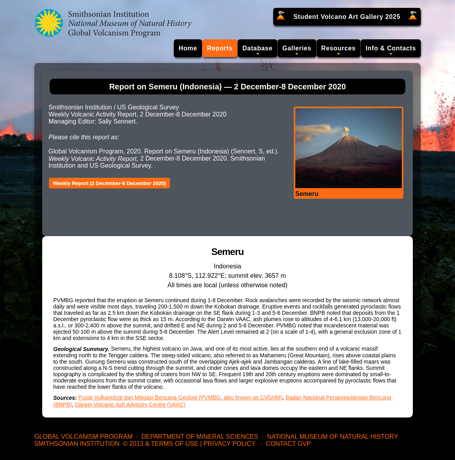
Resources (338, 48)
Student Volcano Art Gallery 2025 (346, 16)
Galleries (296, 48)
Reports (220, 48)
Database (257, 48)
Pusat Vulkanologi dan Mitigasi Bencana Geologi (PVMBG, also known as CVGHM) (180, 397)
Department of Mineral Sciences (199, 436)
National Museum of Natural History (332, 436)
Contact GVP (288, 443)
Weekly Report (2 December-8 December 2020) (109, 183)
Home (188, 48)
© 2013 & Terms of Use (160, 443)
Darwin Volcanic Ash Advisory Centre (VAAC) (130, 404)
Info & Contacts (390, 48)
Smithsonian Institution (76, 443)
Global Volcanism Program (83, 436)
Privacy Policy (229, 443)
